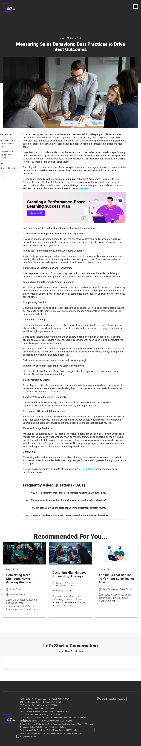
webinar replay (83, 188)
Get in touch (88, 469)
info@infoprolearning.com (113, 699)
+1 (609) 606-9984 (28, 736)
